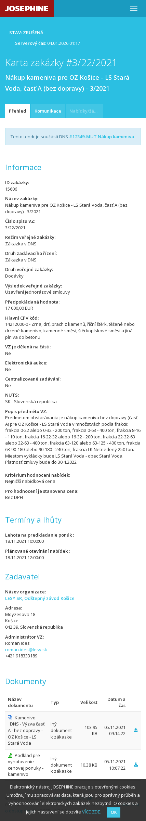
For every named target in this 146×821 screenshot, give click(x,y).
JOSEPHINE (27, 8)
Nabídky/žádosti (86, 111)
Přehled (17, 111)
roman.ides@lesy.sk (26, 649)
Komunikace (48, 111)
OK (114, 812)
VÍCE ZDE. (91, 812)
